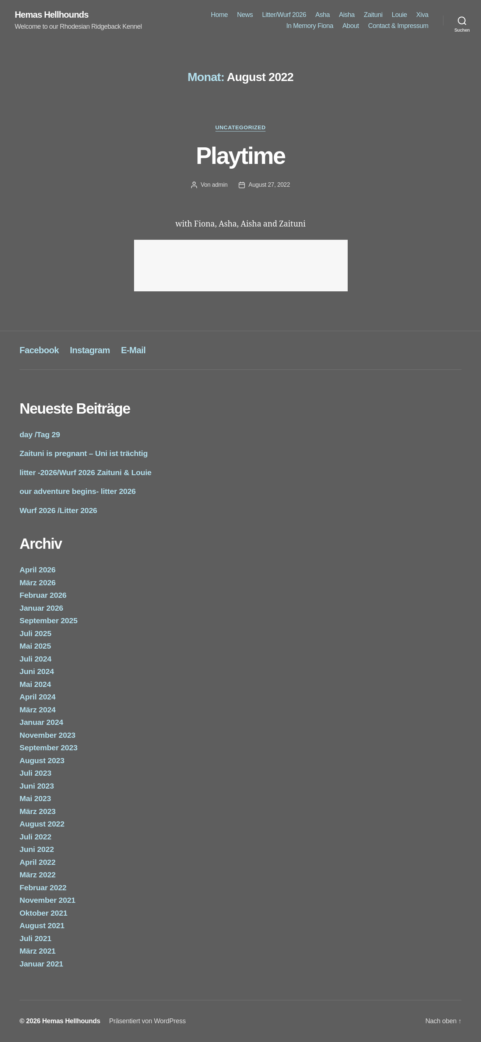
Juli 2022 (35, 836)
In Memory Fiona (309, 25)
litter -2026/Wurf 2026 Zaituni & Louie (85, 472)
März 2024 (38, 709)
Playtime (240, 156)
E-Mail (133, 350)
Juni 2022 (37, 849)
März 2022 (38, 874)
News (245, 14)
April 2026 (38, 569)
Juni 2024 (37, 671)
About (351, 25)
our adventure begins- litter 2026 (78, 491)
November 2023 (48, 735)
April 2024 (38, 696)
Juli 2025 (35, 633)
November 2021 (48, 900)
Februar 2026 (43, 595)
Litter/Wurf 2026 (284, 14)
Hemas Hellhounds (51, 14)
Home (219, 14)
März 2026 (38, 582)
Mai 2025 (35, 646)
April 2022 (38, 862)
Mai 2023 (35, 798)
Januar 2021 (41, 963)
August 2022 (42, 824)
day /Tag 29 (40, 434)
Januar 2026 (41, 608)
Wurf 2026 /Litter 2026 (58, 510)
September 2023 (48, 747)
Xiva (422, 14)
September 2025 (48, 620)
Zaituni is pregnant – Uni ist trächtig (84, 453)
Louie (399, 14)
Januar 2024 (41, 722)
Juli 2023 (35, 773)
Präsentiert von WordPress (147, 1021)
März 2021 (38, 951)
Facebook (39, 350)
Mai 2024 (35, 684)
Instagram (90, 350)
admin (220, 185)
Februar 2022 (43, 887)
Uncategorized (240, 127)
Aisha (347, 14)
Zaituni (373, 14)
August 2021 (42, 925)
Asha (322, 14)
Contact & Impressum (398, 25)
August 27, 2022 (269, 185)
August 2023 (42, 760)
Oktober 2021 (43, 913)
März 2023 (38, 811)
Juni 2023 (37, 786)
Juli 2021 (35, 938)
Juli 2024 (35, 659)
